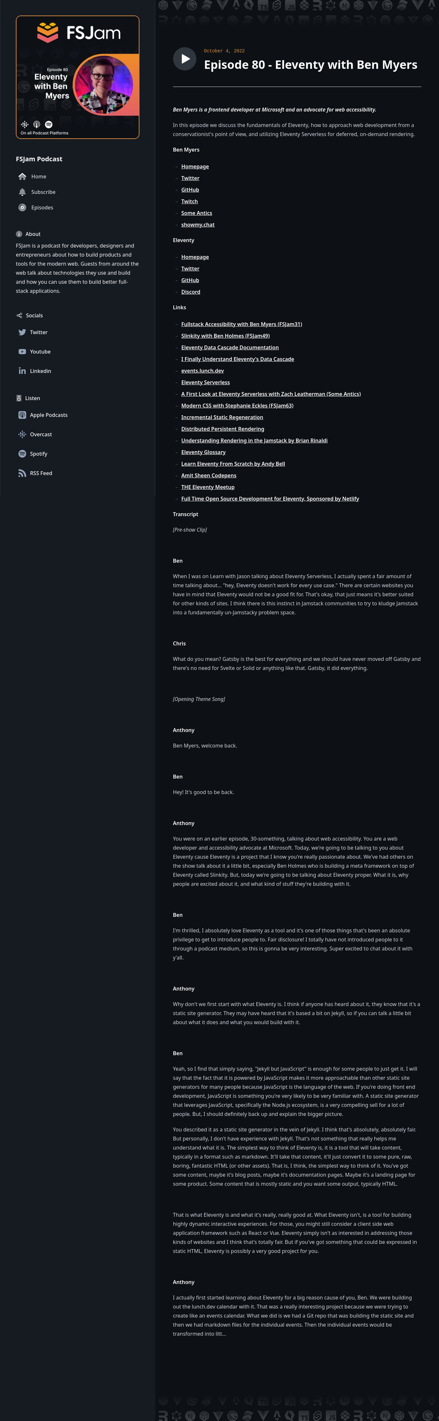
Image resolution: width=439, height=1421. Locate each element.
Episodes (35, 207)
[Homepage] (77, 77)
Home (32, 176)
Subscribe (37, 192)
